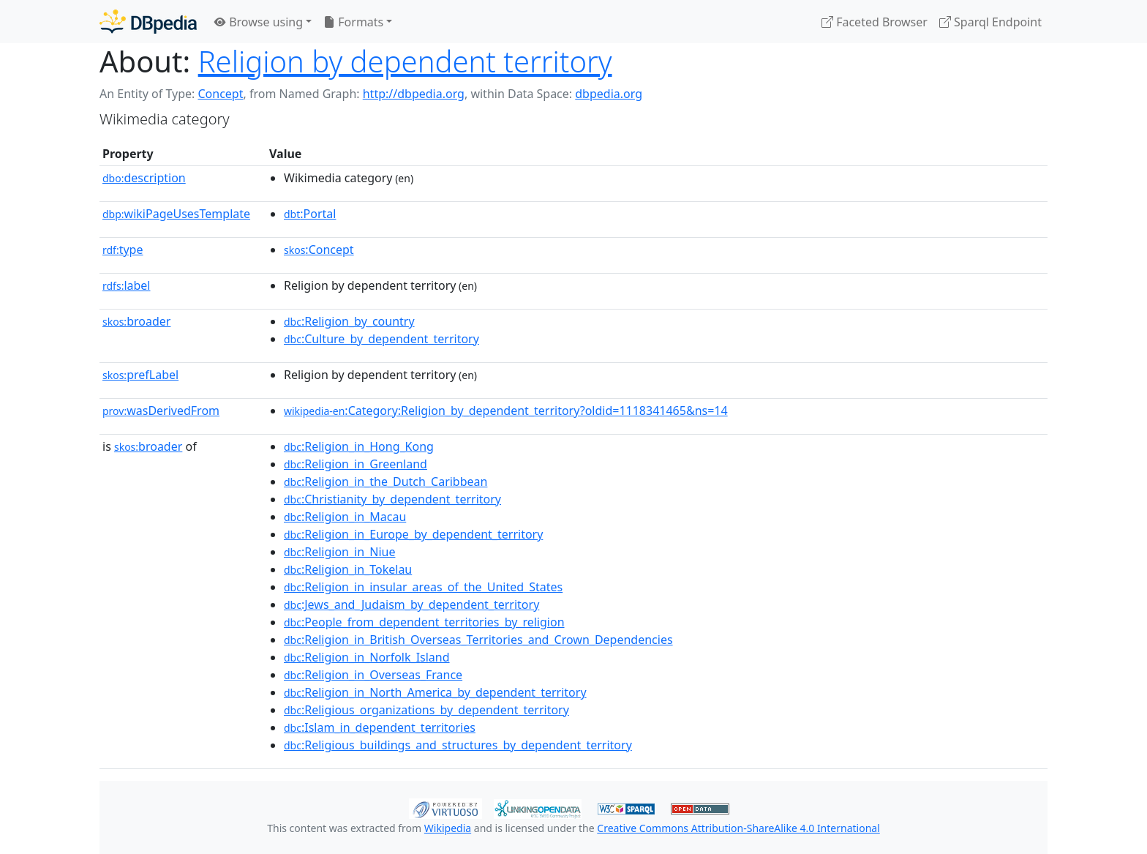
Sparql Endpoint (990, 22)
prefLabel (140, 375)
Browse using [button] (258, 22)
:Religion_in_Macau (345, 517)
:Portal (310, 214)
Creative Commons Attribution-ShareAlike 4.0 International (738, 828)
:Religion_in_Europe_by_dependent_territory (413, 534)
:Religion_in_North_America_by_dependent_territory (435, 692)
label (126, 285)
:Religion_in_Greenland (355, 464)
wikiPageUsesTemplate (176, 214)
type (122, 249)
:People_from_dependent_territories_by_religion (424, 622)
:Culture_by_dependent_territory (381, 339)
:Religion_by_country (349, 321)
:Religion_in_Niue (339, 552)
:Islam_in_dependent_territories (379, 727)
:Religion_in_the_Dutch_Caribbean (385, 481)
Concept (220, 94)
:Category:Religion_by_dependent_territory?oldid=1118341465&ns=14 (506, 410)
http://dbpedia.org (414, 94)
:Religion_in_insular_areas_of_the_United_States (423, 587)
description (144, 178)
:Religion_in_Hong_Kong (359, 446)
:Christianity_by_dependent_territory (392, 499)
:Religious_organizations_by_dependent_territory (426, 710)
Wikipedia (447, 828)
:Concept (319, 249)
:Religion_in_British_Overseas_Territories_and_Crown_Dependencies (478, 640)
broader (136, 321)
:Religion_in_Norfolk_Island (367, 657)
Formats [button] (353, 22)
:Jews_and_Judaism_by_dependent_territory (411, 604)
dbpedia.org (608, 94)
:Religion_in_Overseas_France (373, 675)
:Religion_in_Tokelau (348, 569)
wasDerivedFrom (160, 410)
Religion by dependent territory (405, 61)
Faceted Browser (874, 22)
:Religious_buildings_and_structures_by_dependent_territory (458, 745)
